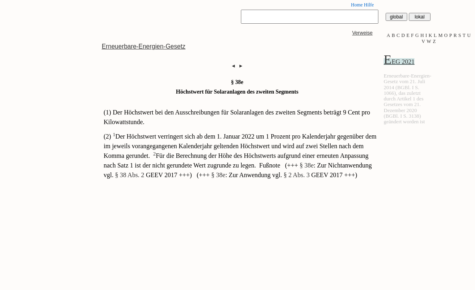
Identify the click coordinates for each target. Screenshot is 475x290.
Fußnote (270, 165)
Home (356, 5)
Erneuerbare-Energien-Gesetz (144, 46)
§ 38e (306, 165)
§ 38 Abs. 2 (129, 175)
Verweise (362, 33)
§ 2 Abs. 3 (296, 175)
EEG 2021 (399, 61)
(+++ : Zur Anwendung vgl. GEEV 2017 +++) (277, 175)
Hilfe (369, 5)
